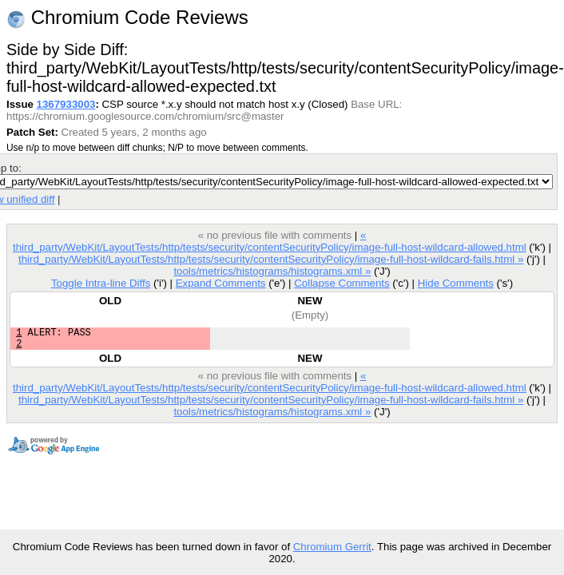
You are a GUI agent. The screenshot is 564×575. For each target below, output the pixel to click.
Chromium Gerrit (332, 547)
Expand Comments (221, 283)
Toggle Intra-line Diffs (100, 283)
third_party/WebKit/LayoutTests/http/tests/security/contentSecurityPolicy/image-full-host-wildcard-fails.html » (270, 259)
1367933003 (66, 104)
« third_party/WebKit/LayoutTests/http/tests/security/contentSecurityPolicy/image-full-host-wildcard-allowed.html (269, 241)
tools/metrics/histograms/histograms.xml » (272, 271)
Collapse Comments (341, 283)
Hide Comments (456, 283)
